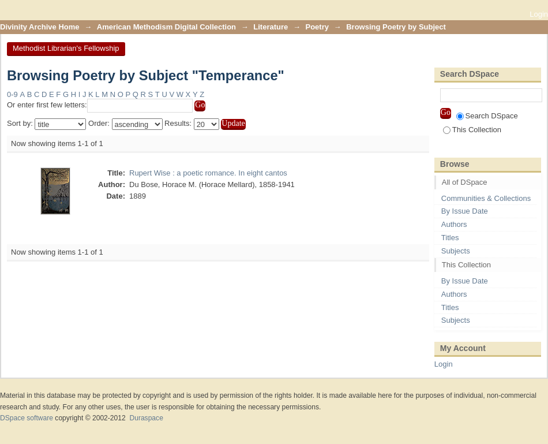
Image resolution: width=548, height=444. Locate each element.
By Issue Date (464, 211)
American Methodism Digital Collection (166, 27)
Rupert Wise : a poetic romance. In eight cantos (208, 173)
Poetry (317, 27)
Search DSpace (487, 115)
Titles (450, 237)
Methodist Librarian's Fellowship (66, 48)
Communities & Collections (486, 198)
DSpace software (26, 418)
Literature (270, 27)
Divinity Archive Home (40, 27)
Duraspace (146, 418)
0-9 (12, 94)
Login (539, 14)
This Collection (472, 129)
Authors (454, 224)
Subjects (455, 251)
